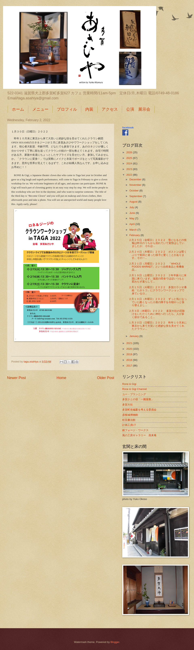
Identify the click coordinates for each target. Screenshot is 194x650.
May (132, 218)
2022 (129, 174)
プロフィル (67, 109)
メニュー (40, 109)
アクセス (110, 109)
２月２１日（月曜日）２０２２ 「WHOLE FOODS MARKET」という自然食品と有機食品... (156, 266)
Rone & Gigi (129, 383)
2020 (129, 348)
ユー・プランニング (134, 394)
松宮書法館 (128, 419)
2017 (129, 365)
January (134, 336)
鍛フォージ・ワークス (135, 430)
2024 (129, 163)
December (135, 179)
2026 (129, 152)
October (134, 190)
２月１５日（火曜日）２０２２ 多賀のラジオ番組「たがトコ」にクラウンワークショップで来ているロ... (158, 290)
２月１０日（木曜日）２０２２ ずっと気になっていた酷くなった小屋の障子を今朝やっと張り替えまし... (158, 302)
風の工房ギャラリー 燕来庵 (139, 435)
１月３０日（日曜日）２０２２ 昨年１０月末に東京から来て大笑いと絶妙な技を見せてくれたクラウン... (158, 325)
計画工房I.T (129, 424)
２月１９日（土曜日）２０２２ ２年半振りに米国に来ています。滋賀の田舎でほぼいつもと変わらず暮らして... (158, 278)
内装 (89, 109)
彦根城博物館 (130, 414)
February (134, 235)
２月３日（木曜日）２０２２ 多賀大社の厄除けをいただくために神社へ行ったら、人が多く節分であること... (157, 314)
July (132, 207)
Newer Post (16, 378)
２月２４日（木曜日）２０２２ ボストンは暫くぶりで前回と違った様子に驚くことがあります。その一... (158, 254)
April (132, 224)
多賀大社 (127, 404)
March (133, 229)
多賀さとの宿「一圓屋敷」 (138, 399)
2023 (129, 169)
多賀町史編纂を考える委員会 (139, 409)
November (135, 184)
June (132, 212)
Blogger (115, 642)
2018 (129, 359)
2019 (129, 354)
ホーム (18, 109)
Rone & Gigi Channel (134, 389)
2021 (129, 343)
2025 (129, 158)
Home (61, 378)
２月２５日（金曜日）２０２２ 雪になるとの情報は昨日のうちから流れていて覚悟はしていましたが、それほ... (158, 243)
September (136, 196)
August (133, 201)
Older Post (105, 378)
